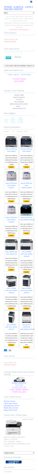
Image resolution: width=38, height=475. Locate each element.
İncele (11, 167)
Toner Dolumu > (10, 39)
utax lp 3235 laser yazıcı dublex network (11, 185)
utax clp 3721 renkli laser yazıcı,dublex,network (27, 327)
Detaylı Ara (18, 57)
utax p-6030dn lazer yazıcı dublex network (11, 327)
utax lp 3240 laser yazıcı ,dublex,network (26, 185)
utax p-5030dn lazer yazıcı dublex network (27, 290)
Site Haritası (8, 472)
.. (19, 108)
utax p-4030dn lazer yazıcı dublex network (27, 254)
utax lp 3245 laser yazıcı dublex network (11, 219)
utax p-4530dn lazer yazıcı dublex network (11, 290)
